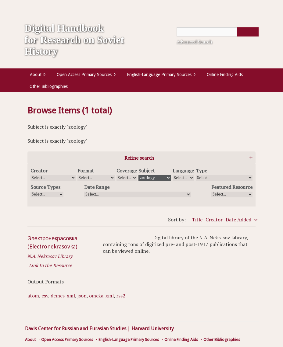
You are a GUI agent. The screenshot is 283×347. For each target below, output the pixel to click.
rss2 (120, 295)
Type (201, 170)
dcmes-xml (63, 295)
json (82, 295)
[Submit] (248, 31)
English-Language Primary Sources (159, 74)
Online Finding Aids (225, 74)
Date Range (96, 187)
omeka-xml (101, 295)
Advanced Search (194, 42)
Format (85, 170)
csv (44, 295)
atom (33, 295)
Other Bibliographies (49, 86)
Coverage (126, 170)
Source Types (45, 187)
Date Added (239, 219)
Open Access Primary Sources (84, 74)
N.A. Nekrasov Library (50, 256)
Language (183, 170)
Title (197, 219)
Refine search (139, 157)
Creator (39, 170)
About (35, 74)
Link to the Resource (50, 265)
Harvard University (152, 328)
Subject (146, 170)
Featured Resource (232, 187)
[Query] (218, 31)
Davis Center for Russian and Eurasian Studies (75, 328)
